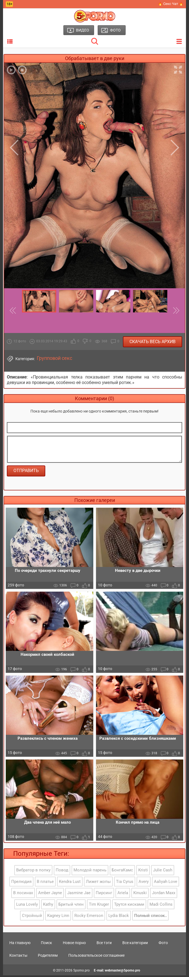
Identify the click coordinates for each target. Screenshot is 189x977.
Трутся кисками (129, 905)
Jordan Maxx (163, 894)
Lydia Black (118, 917)
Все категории (135, 944)
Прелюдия (21, 882)
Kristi (143, 871)
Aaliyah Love (165, 882)
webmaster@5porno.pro (122, 972)
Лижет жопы (98, 882)
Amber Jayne (50, 894)
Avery (144, 882)
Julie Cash (162, 871)
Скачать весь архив (152, 341)
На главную (19, 944)
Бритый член (71, 905)
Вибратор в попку (33, 871)
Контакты (18, 957)
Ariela (122, 894)
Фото (163, 944)
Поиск (46, 944)
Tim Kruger (99, 905)
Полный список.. (150, 917)
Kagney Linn (58, 917)
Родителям (48, 957)
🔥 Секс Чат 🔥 (170, 4)
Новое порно (74, 944)
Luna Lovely (27, 905)
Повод (62, 871)
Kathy (48, 905)
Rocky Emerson (88, 917)
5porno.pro (81, 972)
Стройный (32, 917)
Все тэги (104, 944)
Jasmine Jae (79, 894)
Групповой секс (54, 358)
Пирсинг (104, 894)
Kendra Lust (70, 882)
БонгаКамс (122, 871)
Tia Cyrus (124, 882)
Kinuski (140, 894)
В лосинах (23, 894)
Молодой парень (90, 871)
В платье (45, 882)
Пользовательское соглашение (96, 957)
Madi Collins (161, 905)
